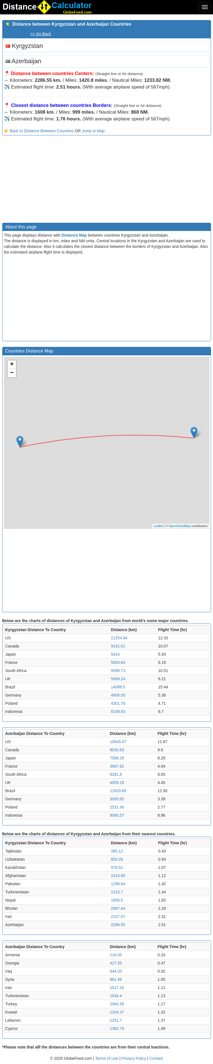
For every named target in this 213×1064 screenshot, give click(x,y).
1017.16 (117, 987)
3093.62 (117, 799)
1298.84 (118, 884)
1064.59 (117, 1004)
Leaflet (158, 526)
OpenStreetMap (179, 526)
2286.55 (118, 924)
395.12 (117, 851)
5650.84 (118, 662)
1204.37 (117, 1012)
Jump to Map (93, 131)
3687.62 (117, 766)
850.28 (117, 859)
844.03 (116, 971)
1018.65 (118, 875)
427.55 (116, 963)
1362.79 (117, 1028)
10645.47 (118, 741)
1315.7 (117, 892)
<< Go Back (40, 34)
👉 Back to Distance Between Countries (39, 131)
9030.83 (117, 750)
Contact (156, 1058)
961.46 (116, 979)
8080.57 (117, 815)
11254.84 (119, 638)
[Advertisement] (106, 180)
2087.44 (118, 908)
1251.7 (116, 1020)
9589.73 (118, 670)
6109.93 (118, 711)
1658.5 (117, 900)
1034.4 (116, 995)
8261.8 (116, 774)
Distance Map (74, 235)
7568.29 (117, 758)
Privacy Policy (134, 1058)
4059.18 (117, 782)
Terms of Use (107, 1058)
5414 (115, 654)
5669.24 (118, 679)
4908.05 (118, 695)
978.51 (117, 867)
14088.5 (118, 687)
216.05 (116, 955)
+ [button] (12, 364)
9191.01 (118, 646)
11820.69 (118, 790)
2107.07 (118, 916)
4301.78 (118, 703)
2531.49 (117, 807)
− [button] (12, 373)
